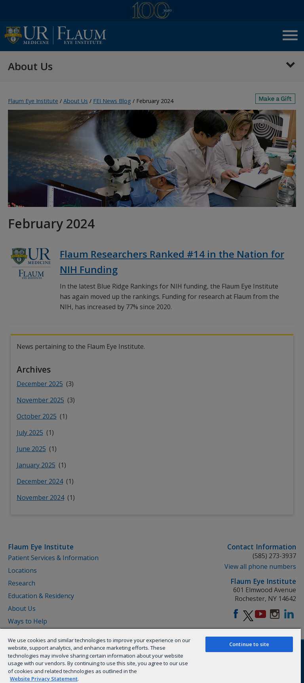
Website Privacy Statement (44, 678)
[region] (150, 655)
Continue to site (249, 644)
